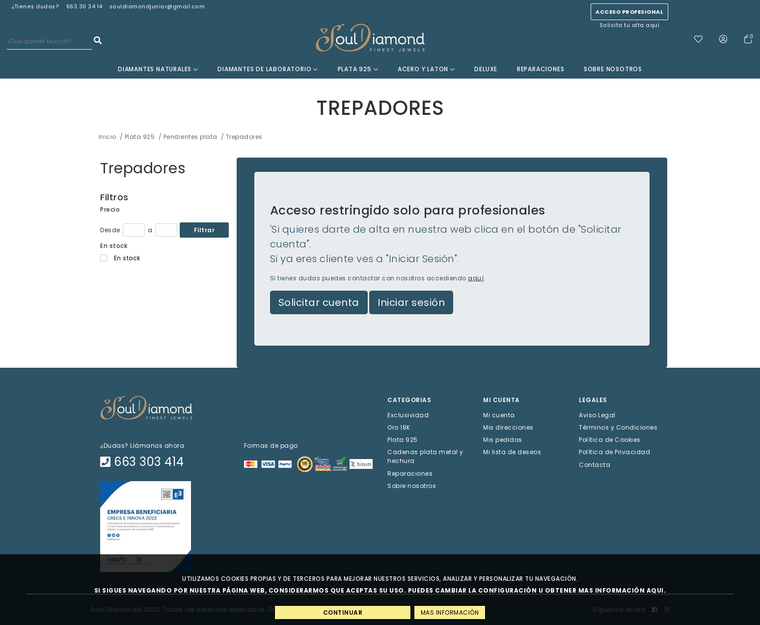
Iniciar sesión (411, 302)
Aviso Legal (597, 414)
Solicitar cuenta (318, 302)
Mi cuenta (499, 414)
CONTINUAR (343, 612)
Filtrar (204, 230)
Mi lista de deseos (512, 452)
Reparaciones (541, 69)
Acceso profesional (629, 12)
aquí (476, 278)
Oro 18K (398, 427)
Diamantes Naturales (158, 69)
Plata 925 (358, 69)
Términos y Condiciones (618, 427)
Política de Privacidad (614, 452)
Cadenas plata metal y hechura (425, 456)
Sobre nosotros (613, 69)
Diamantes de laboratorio (267, 69)
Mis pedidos (502, 439)
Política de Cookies (610, 439)
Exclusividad (408, 414)
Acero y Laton (426, 69)
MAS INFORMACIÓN (450, 612)
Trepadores (143, 168)
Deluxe (485, 69)
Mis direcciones (508, 427)
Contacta (594, 464)
